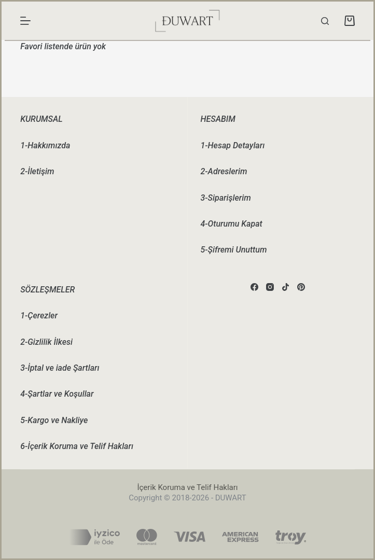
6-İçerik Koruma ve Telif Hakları (76, 446)
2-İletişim (37, 171)
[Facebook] (254, 287)
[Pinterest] (301, 287)
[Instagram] (270, 287)
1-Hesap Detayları (233, 145)
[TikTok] (285, 287)
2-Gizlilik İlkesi (46, 342)
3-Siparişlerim (226, 198)
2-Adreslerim (224, 171)
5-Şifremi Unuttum (234, 250)
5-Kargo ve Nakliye (54, 420)
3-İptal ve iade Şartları (59, 368)
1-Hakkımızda (45, 145)
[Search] (325, 21)
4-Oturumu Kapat (231, 224)
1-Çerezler (39, 315)
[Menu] (25, 21)
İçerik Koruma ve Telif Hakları (187, 487)
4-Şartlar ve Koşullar (56, 394)
